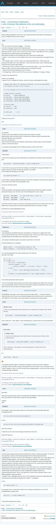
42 (23, 27)
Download (52, 3)
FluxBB (52, 518)
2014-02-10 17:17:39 (30, 151)
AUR (43, 3)
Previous (8, 27)
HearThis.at (19, 223)
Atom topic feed (50, 516)
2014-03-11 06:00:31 (30, 324)
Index (2, 12)
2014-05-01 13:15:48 (30, 388)
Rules (6, 12)
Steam (14, 223)
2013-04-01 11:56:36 (30, 40)
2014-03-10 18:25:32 (30, 302)
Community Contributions (18, 22)
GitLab (26, 3)
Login (22, 12)
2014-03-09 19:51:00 (30, 227)
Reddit (30, 223)
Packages (10, 3)
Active (44, 16)
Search (12, 12)
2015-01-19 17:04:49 (30, 406)
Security (35, 3)
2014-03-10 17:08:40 (30, 290)
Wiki (18, 3)
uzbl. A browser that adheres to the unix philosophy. (24, 24)
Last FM (25, 223)
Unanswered (51, 16)
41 (19, 27)
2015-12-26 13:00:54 (30, 450)
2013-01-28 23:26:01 (30, 31)
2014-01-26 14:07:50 (30, 129)
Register (17, 12)
